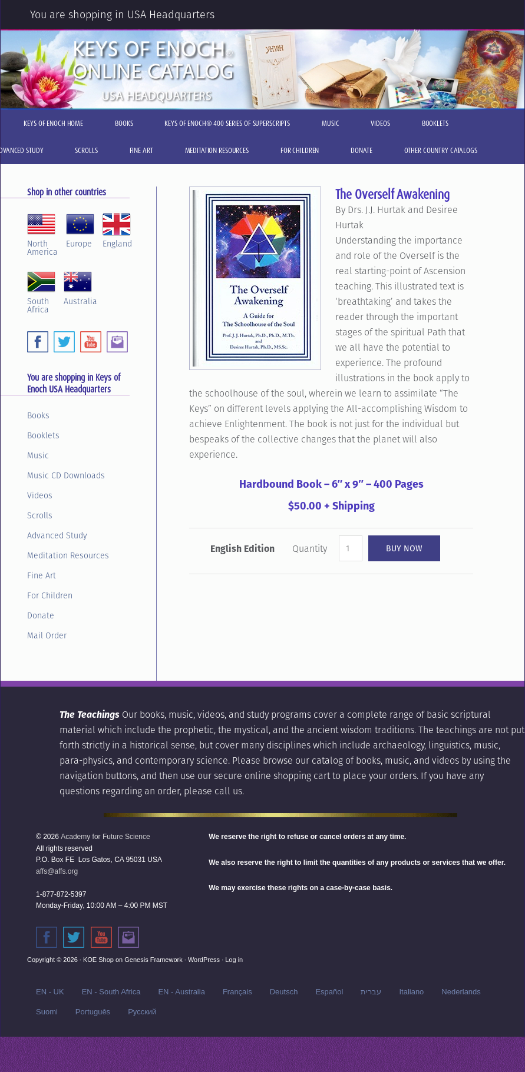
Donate (40, 615)
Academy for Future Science (105, 837)
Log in (234, 959)
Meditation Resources (68, 555)
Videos (39, 495)
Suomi (47, 1011)
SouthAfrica (41, 291)
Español (329, 991)
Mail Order (47, 635)
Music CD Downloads (66, 475)
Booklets (43, 435)
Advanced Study (57, 535)
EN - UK (50, 991)
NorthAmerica (42, 233)
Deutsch (284, 991)
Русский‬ (142, 1011)
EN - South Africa (111, 991)
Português (92, 1011)
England (117, 229)
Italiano (411, 991)
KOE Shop (98, 959)
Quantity (309, 548)
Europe (80, 229)
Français (237, 991)
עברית (371, 991)
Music (38, 455)
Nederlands (461, 991)
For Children (49, 595)
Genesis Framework (153, 959)
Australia (80, 286)
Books (38, 415)
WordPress (204, 959)
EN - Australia (181, 991)
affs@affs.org (57, 871)
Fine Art (41, 575)
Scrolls (39, 515)
